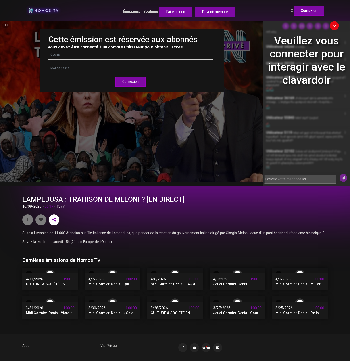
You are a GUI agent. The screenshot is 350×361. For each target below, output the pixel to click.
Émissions (131, 11)
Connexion (309, 10)
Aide (25, 346)
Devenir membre (215, 12)
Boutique (150, 11)
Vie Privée (108, 346)
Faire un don (175, 12)
